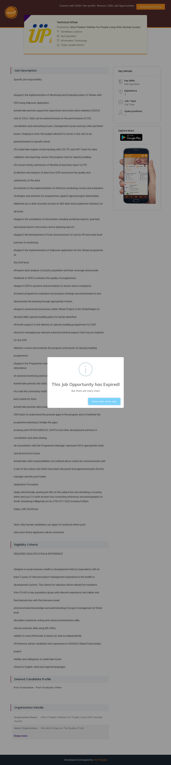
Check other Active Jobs (104, 401)
